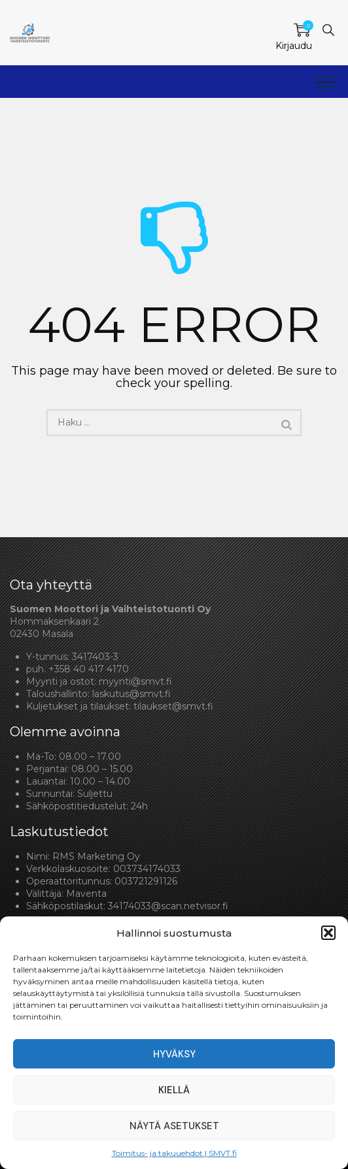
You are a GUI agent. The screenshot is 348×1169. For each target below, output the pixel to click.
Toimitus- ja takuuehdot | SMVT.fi (174, 1153)
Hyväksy (174, 1054)
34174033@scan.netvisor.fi (168, 906)
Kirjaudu (293, 46)
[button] (328, 932)
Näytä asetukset (174, 1125)
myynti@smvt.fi (135, 681)
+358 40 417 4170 (88, 669)
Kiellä (174, 1090)
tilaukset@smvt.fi (173, 706)
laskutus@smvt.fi (131, 694)
